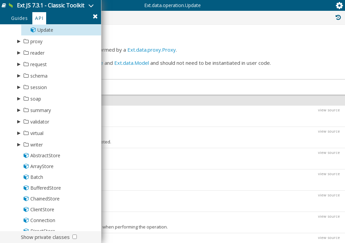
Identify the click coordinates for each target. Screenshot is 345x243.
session (38, 116)
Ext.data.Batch (146, 191)
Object (127, 228)
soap (35, 128)
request (38, 93)
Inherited (280, 43)
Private (246, 43)
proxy (36, 70)
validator (39, 150)
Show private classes (45, 237)
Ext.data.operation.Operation (299, 130)
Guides (19, 48)
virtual (36, 162)
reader (37, 82)
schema (39, 105)
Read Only (317, 43)
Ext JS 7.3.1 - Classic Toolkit (74, 9)
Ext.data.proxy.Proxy (137, 103)
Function (145, 210)
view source (324, 196)
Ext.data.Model (130, 123)
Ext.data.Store (194, 116)
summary (40, 139)
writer (36, 173)
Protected (211, 43)
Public (177, 43)
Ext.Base (276, 122)
